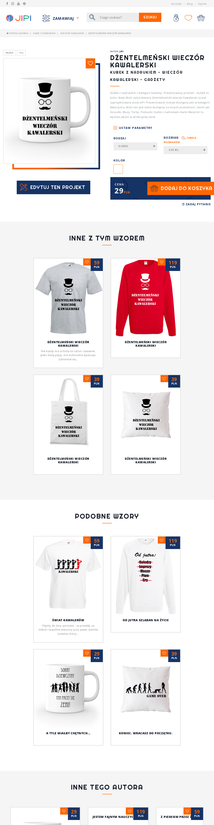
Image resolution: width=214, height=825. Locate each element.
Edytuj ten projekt (57, 187)
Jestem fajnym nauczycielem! (145, 758)
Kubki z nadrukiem (44, 33)
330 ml (187, 150)
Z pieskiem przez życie (68, 791)
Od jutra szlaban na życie (146, 620)
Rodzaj (119, 138)
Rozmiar (180, 140)
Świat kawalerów (68, 620)
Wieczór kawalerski (72, 33)
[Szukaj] (118, 17)
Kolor (119, 160)
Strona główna (17, 33)
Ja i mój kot (146, 791)
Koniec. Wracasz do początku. (137, 669)
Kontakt (176, 4)
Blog (190, 4)
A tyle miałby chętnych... (68, 659)
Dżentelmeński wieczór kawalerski (68, 344)
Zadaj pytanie (196, 204)
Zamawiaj (64, 18)
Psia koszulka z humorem (68, 758)
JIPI (121, 51)
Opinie (202, 4)
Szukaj (150, 17)
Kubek (136, 146)
